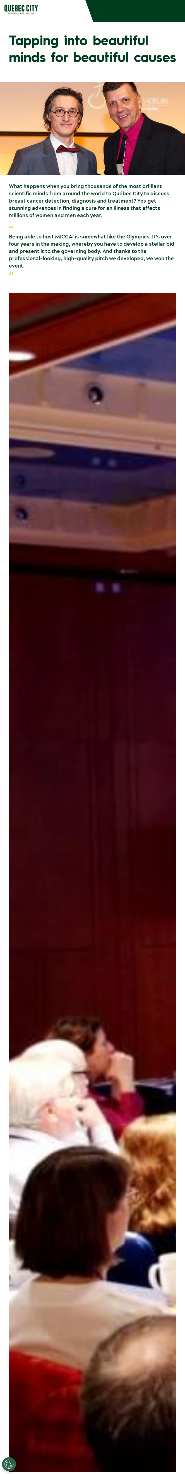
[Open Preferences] (9, 1464)
